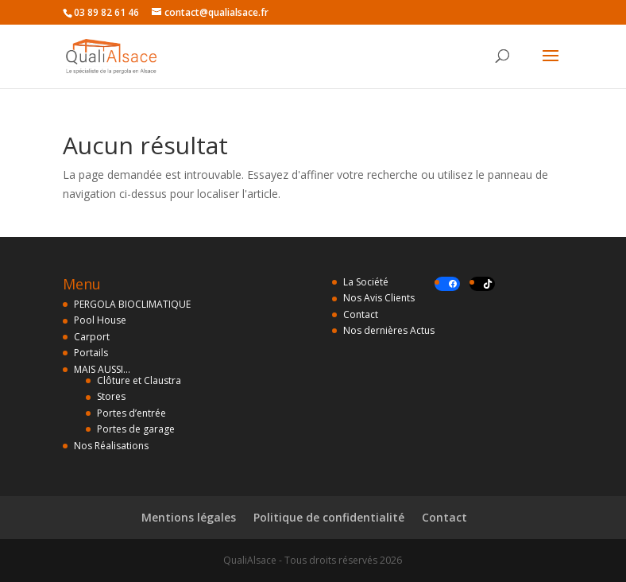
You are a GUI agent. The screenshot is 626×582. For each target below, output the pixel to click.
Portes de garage (136, 429)
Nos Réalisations (111, 445)
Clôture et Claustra (139, 380)
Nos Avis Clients (379, 298)
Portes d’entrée (131, 413)
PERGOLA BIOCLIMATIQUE (132, 304)
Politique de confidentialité (328, 517)
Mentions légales (188, 517)
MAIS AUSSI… (102, 369)
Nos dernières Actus (389, 330)
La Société (365, 282)
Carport (92, 336)
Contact (360, 314)
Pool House (100, 320)
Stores (111, 396)
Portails (91, 352)
